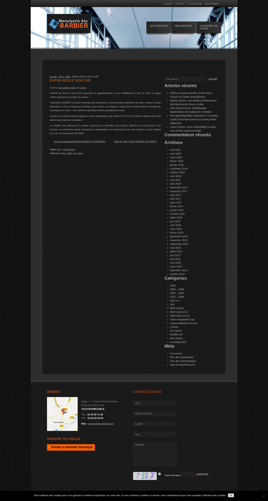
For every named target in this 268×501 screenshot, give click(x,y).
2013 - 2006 (64, 76)
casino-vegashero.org (182, 319)
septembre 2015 (179, 244)
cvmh (83, 87)
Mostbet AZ (176, 334)
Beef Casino (177, 308)
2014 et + (175, 300)
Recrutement (212, 4)
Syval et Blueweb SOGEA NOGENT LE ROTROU (79, 141)
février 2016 (176, 232)
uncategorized (178, 342)
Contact (180, 4)
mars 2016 (176, 228)
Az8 (172, 304)
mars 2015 (176, 266)
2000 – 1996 (177, 289)
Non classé (78, 153)
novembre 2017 (178, 191)
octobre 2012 (177, 274)
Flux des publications (182, 357)
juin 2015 (175, 255)
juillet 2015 (176, 251)
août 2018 (175, 176)
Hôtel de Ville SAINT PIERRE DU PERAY (135, 141)
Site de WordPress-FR (182, 364)
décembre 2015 (178, 236)
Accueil (168, 4)
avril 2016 (175, 225)
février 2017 (176, 206)
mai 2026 (175, 149)
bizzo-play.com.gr (180, 315)
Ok (230, 495)
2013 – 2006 (177, 296)
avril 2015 (175, 262)
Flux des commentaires (183, 361)
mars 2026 (176, 157)
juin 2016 (175, 221)
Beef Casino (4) (178, 311)
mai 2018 (175, 180)
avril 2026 (175, 153)
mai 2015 (175, 259)
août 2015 (175, 247)
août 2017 (175, 195)
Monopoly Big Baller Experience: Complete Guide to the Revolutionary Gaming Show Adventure (194, 119)
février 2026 (176, 161)
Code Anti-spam (172, 475)
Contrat (174, 327)
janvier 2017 (177, 210)
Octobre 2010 (69, 149)
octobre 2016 (177, 213)
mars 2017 (176, 202)
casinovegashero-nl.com (183, 323)
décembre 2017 (178, 187)
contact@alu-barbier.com (101, 423)
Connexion (176, 353)
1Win (173, 285)
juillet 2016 (176, 217)
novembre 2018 (178, 168)
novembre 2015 (178, 240)
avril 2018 (175, 183)
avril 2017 (175, 198)
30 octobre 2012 (67, 87)
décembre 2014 (178, 270)
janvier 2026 (177, 164)
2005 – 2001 (177, 293)
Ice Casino (176, 330)
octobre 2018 (177, 172)
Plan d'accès (195, 4)
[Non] (263, 496)
